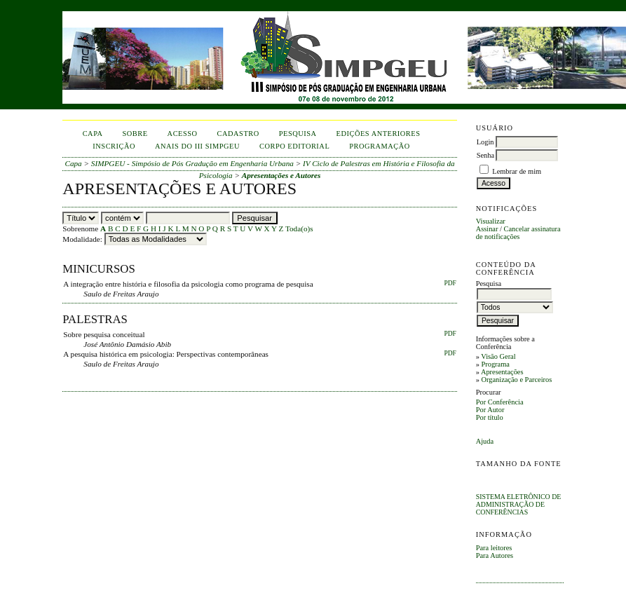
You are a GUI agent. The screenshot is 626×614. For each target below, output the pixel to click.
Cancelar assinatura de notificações (518, 232)
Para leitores (494, 548)
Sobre (135, 133)
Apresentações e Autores (281, 175)
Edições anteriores (378, 133)
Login (485, 142)
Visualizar (490, 221)
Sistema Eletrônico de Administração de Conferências (519, 504)
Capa (93, 133)
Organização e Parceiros (516, 379)
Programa (495, 364)
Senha (485, 155)
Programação (379, 146)
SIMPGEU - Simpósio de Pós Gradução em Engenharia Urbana (192, 163)
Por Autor (490, 410)
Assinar (487, 229)
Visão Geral (498, 356)
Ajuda (485, 441)
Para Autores (494, 555)
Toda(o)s (299, 228)
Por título (489, 417)
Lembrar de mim (516, 171)
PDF (450, 283)
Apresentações (502, 372)
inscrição (114, 146)
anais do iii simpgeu (197, 146)
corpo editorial (294, 146)
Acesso (183, 133)
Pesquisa (298, 133)
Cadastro (238, 133)
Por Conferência (500, 402)
